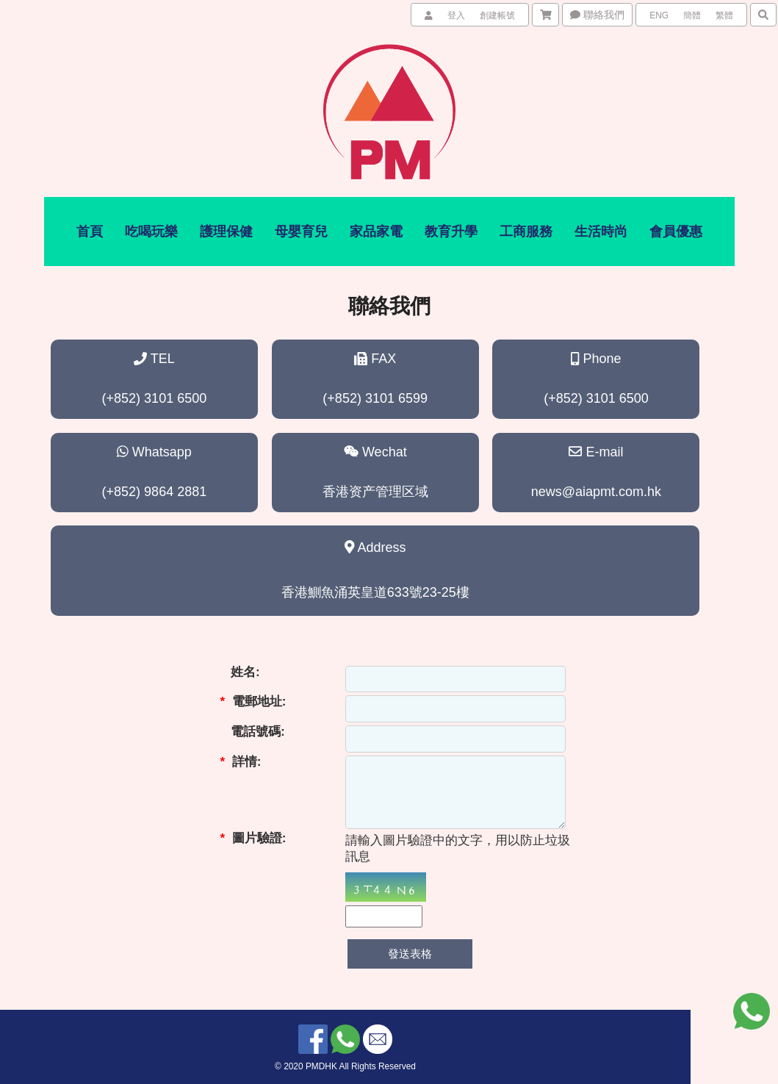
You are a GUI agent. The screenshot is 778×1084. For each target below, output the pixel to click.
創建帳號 (497, 15)
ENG (659, 15)
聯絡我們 (597, 15)
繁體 (724, 15)
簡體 (692, 15)
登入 (456, 15)
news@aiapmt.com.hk (596, 491)
